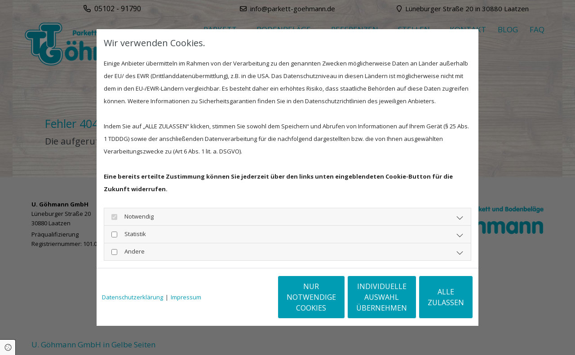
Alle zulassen (431, 297)
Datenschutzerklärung (132, 297)
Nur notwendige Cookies (261, 297)
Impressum (186, 297)
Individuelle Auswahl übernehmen (346, 297)
